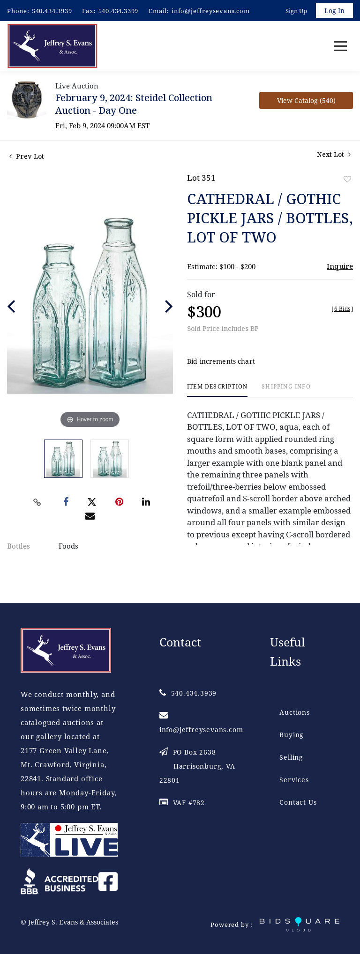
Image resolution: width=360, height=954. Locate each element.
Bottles (18, 545)
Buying (291, 734)
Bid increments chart (221, 361)
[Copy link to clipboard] (37, 502)
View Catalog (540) (306, 100)
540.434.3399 (118, 11)
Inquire (340, 266)
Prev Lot (26, 156)
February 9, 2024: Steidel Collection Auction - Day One (133, 104)
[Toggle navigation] (340, 46)
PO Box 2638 (197, 766)
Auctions (294, 712)
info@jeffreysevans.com (211, 11)
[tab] (217, 390)
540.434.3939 (52, 11)
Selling (291, 757)
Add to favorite (347, 179)
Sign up (296, 11)
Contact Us (297, 802)
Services (293, 779)
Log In (334, 10)
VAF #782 (182, 802)
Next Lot (334, 154)
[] (342, 309)
